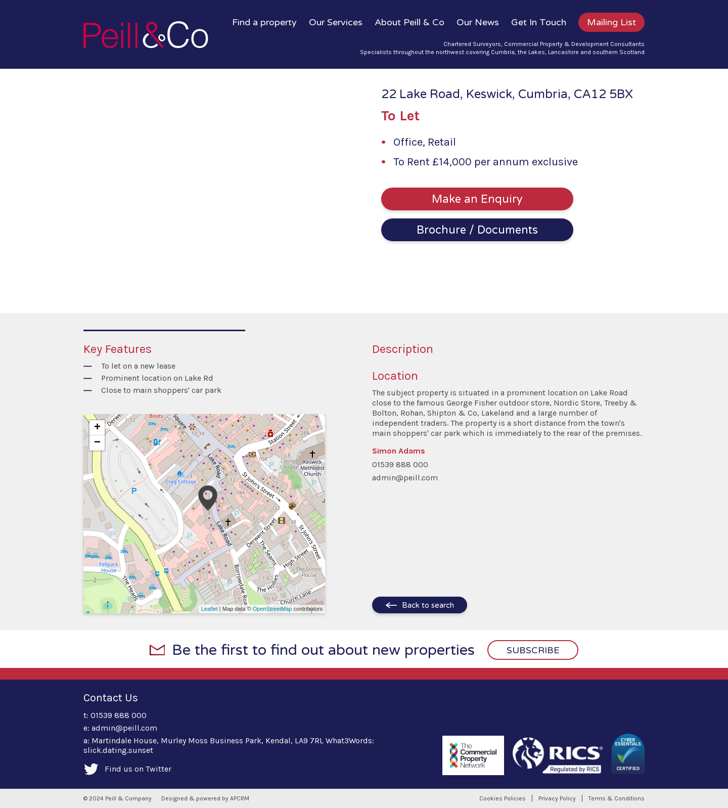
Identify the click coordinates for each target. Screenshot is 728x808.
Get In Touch (538, 22)
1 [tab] (163, 276)
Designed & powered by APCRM (205, 798)
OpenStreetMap (272, 609)
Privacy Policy (557, 798)
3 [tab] (188, 276)
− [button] (97, 443)
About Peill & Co (409, 22)
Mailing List (611, 22)
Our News (478, 22)
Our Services (335, 22)
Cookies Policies (502, 798)
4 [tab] (200, 276)
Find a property (264, 22)
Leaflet (209, 609)
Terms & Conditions (616, 798)
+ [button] (97, 427)
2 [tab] (175, 276)
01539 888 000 (400, 464)
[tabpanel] (182, 184)
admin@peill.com (405, 477)
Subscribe (533, 650)
